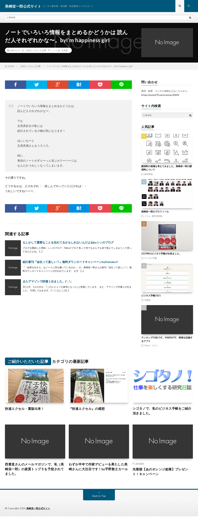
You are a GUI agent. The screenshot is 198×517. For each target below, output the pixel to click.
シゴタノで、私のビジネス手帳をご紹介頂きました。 (162, 411)
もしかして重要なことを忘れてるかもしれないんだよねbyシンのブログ (68, 243)
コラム (147, 216)
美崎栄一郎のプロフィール (155, 211)
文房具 (65, 51)
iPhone (147, 346)
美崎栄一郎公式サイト (38, 509)
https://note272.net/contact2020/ (160, 95)
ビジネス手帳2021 (151, 295)
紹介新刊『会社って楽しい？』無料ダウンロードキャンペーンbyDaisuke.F (70, 262)
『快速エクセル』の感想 (87, 409)
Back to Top (99, 496)
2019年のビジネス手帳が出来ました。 (161, 253)
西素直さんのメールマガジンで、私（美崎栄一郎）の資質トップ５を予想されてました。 (34, 469)
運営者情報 (157, 216)
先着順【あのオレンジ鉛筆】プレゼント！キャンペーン (160, 472)
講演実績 (148, 174)
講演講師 (140, 464)
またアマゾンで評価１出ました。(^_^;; (47, 281)
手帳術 (147, 300)
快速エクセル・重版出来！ (24, 409)
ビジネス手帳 (150, 258)
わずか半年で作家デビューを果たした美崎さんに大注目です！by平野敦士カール (98, 467)
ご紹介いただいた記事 (35, 51)
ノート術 (55, 51)
